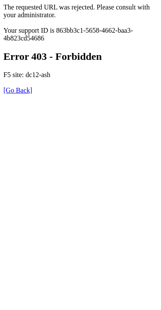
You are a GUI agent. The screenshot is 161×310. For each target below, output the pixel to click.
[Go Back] (17, 90)
